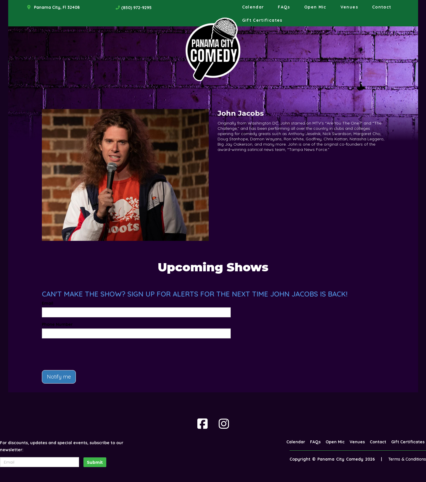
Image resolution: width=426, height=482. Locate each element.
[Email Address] (39, 462)
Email (47, 303)
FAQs (284, 7)
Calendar (253, 7)
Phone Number (57, 324)
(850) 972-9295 (136, 7)
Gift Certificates (262, 20)
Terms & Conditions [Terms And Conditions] (407, 459)
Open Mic (315, 7)
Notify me (59, 376)
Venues (349, 7)
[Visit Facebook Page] (202, 423)
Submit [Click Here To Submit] (95, 462)
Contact (381, 7)
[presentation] (86, 354)
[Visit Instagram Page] (224, 423)
